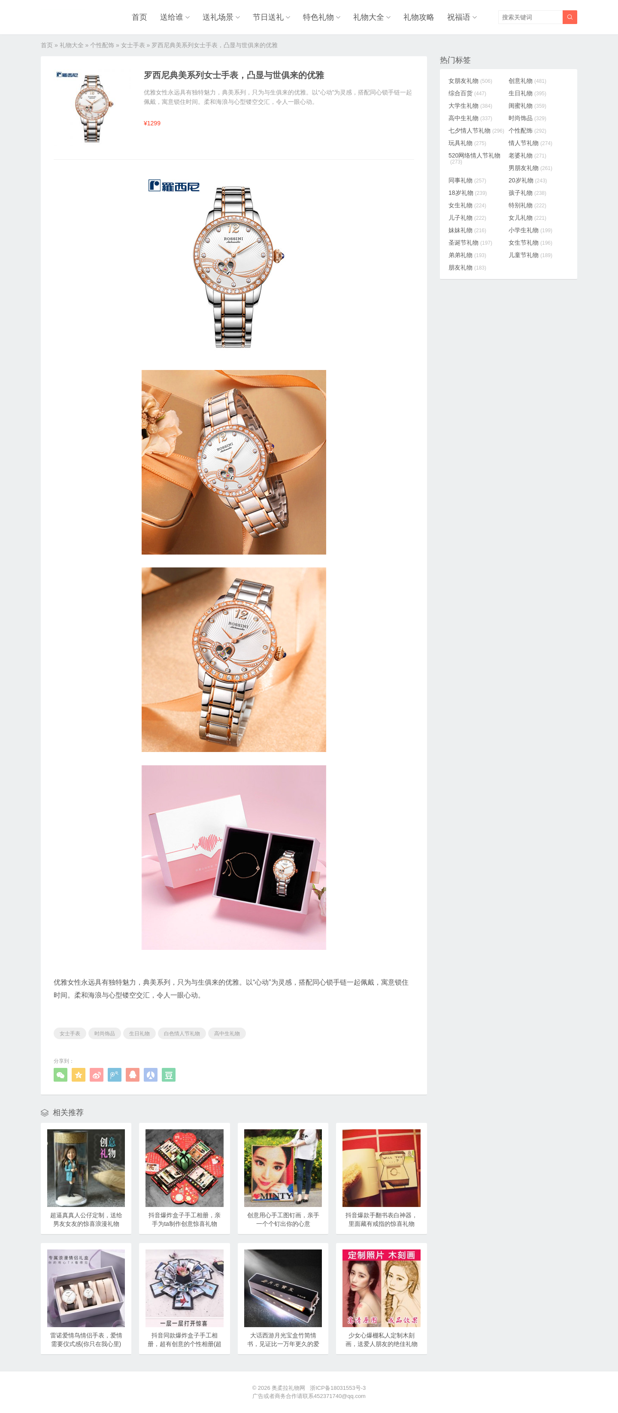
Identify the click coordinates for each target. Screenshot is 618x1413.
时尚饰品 (104, 1034)
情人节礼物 (530, 143)
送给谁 (171, 17)
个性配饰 (102, 45)
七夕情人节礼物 (476, 130)
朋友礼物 (467, 267)
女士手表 (133, 45)
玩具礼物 (467, 143)
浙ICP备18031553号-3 (338, 1388)
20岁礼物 (528, 180)
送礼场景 (218, 17)
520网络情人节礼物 (474, 158)
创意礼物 (527, 81)
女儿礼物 (527, 218)
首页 (139, 17)
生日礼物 (139, 1034)
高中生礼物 (227, 1034)
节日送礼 (268, 17)
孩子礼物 (527, 193)
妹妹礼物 (467, 230)
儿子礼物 (467, 218)
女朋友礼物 (470, 81)
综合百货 (467, 93)
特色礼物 (318, 17)
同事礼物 (467, 180)
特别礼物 (527, 205)
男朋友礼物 (530, 168)
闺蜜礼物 (527, 106)
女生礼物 (467, 205)
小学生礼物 (530, 230)
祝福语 (458, 17)
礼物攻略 (418, 17)
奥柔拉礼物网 (288, 1388)
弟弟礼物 (467, 255)
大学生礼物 (470, 106)
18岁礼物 (467, 193)
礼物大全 (368, 17)
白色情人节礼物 (182, 1034)
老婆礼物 (527, 155)
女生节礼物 (530, 243)
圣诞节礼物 (470, 243)
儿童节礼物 (530, 255)
